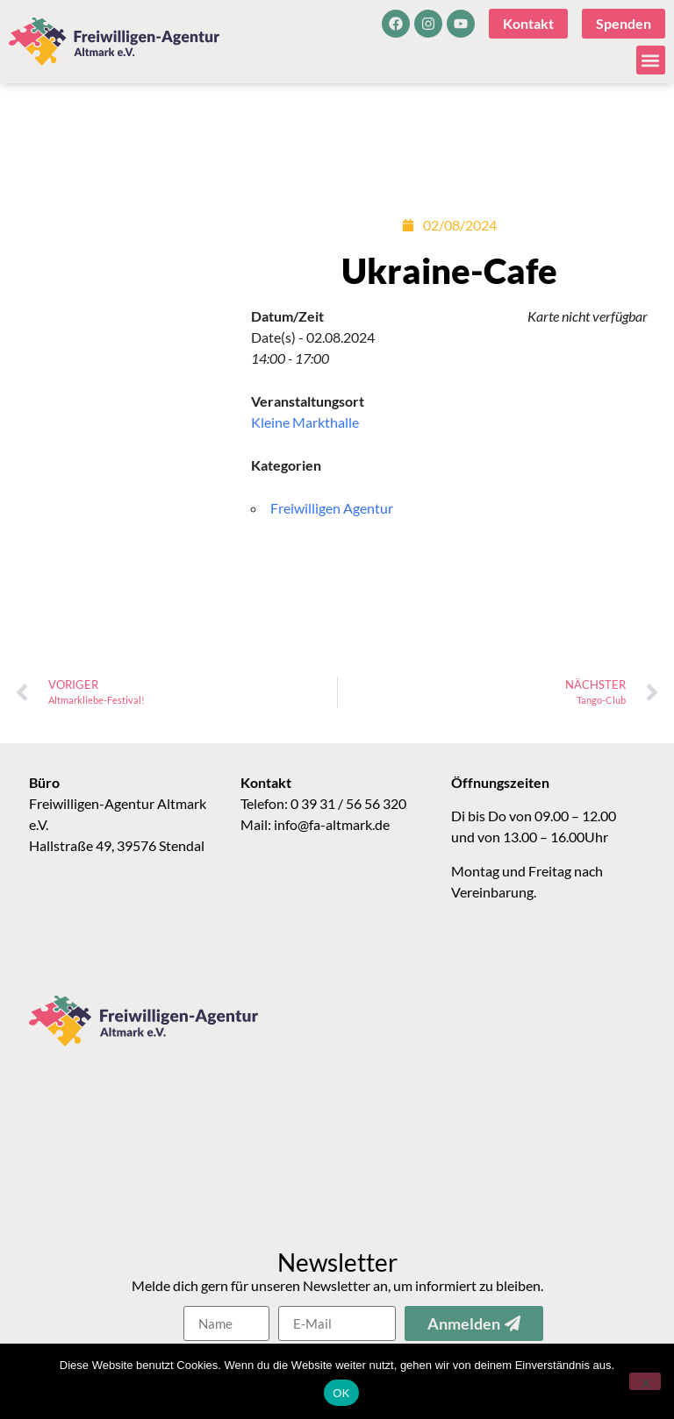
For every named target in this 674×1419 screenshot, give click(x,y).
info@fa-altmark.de (332, 824)
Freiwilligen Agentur (331, 508)
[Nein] (645, 1381)
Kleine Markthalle (305, 422)
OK (341, 1393)
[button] (650, 60)
